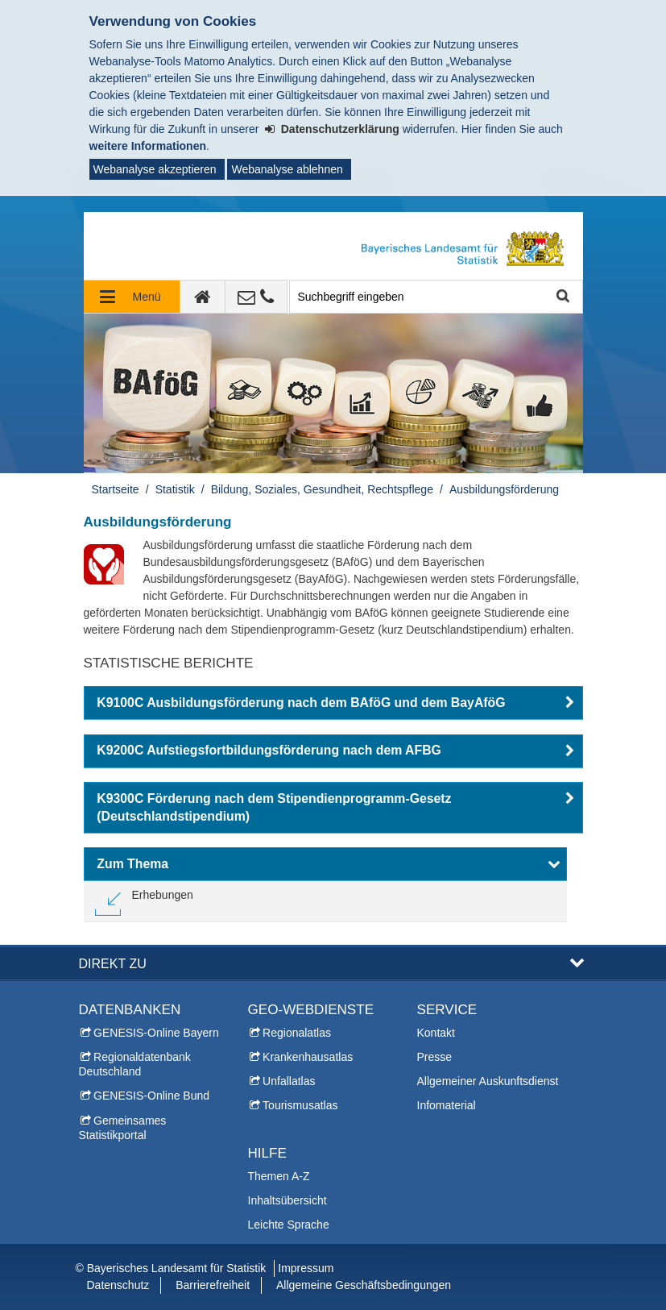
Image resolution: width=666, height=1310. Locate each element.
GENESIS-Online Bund (151, 1095)
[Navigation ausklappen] (132, 297)
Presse (435, 1056)
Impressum (305, 1268)
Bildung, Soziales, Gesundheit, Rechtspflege (322, 489)
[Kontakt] (256, 297)
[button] (333, 703)
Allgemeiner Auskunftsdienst (488, 1081)
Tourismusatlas (300, 1105)
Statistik (175, 489)
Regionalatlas (297, 1032)
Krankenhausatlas (308, 1056)
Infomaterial (446, 1105)
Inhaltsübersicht (287, 1200)
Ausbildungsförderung (504, 489)
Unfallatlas (289, 1081)
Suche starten (561, 297)
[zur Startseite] (202, 297)
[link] (144, 901)
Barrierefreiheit (213, 1285)
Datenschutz (118, 1285)
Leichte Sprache (288, 1224)
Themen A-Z (279, 1176)
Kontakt (436, 1032)
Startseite (115, 489)
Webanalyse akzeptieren (155, 169)
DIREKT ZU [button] (113, 963)
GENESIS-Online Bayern (156, 1032)
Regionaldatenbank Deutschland (135, 1064)
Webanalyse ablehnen (286, 169)
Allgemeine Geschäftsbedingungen (363, 1285)
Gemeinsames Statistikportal (123, 1128)
